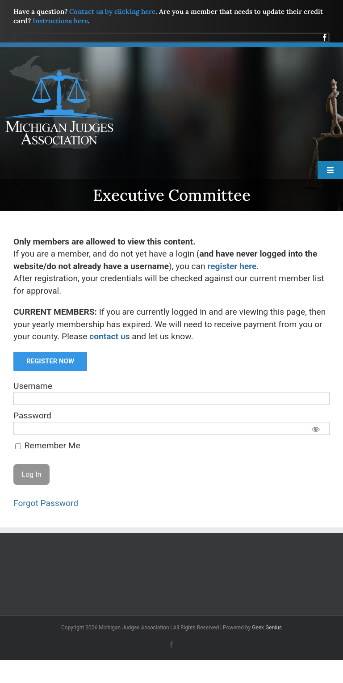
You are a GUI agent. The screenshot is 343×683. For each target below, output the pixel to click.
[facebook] (324, 37)
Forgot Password (45, 503)
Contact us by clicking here (112, 11)
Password (32, 415)
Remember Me (47, 445)
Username (32, 386)
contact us (109, 336)
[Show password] (316, 428)
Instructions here (60, 21)
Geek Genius (267, 627)
